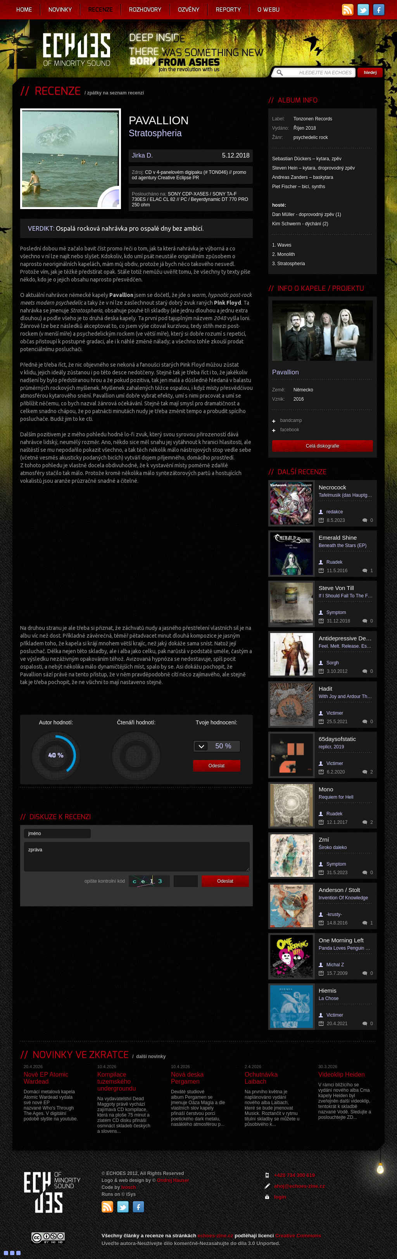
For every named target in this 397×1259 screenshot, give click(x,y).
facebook (289, 429)
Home (24, 10)
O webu (268, 10)
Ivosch (128, 1187)
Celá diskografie (322, 446)
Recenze (100, 10)
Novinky (60, 10)
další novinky (151, 1056)
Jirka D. (142, 155)
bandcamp (291, 420)
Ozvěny (189, 10)
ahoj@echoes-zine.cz (299, 1186)
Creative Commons (298, 1235)
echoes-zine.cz (215, 1235)
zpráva (137, 856)
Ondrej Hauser (173, 1180)
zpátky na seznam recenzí (115, 93)
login (280, 1197)
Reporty (228, 10)
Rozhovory (145, 10)
